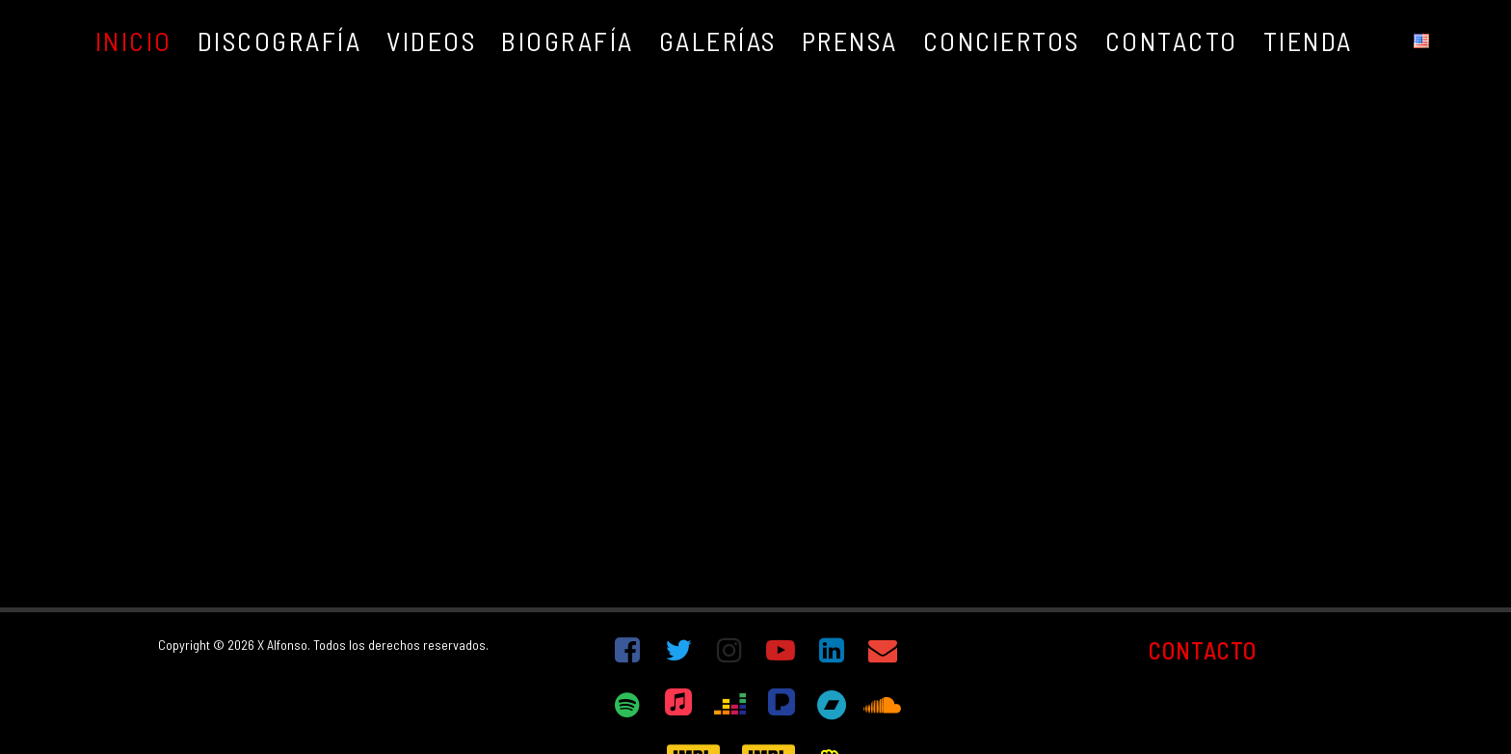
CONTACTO (1203, 649)
